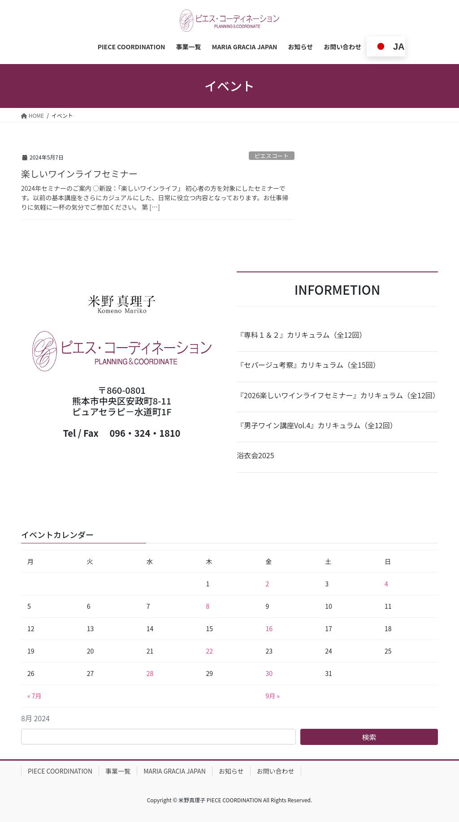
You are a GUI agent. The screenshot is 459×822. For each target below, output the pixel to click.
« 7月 (34, 695)
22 (209, 650)
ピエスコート (271, 155)
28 (150, 673)
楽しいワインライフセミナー (79, 173)
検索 (369, 737)
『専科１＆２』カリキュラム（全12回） (301, 334)
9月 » (272, 695)
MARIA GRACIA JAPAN (174, 770)
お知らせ (231, 770)
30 (269, 673)
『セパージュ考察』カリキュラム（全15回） (308, 364)
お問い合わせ (275, 770)
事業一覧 (117, 770)
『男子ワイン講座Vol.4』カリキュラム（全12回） (317, 425)
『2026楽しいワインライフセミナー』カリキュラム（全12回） (337, 395)
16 (269, 628)
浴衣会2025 (255, 455)
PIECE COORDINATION (60, 770)
